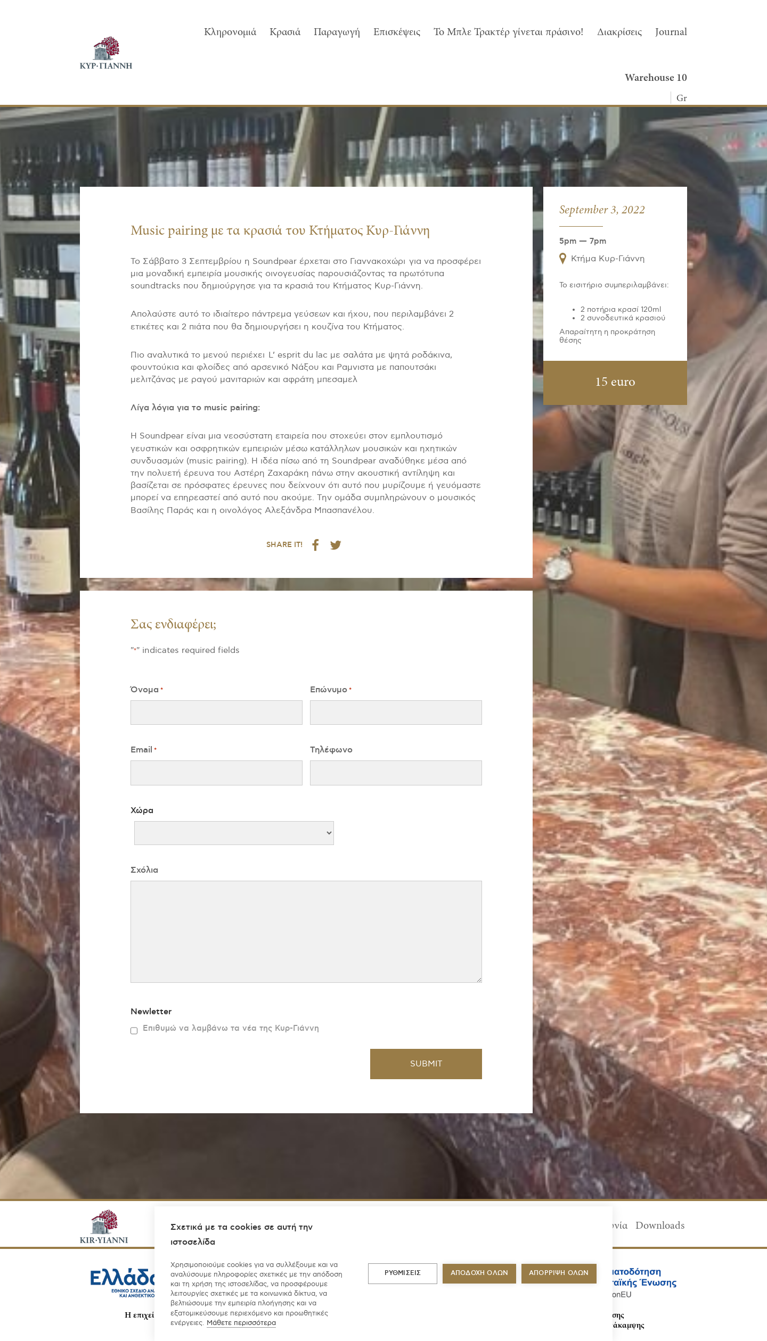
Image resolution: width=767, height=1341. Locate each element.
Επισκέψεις (396, 32)
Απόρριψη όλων (559, 1273)
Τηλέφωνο (331, 749)
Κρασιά (285, 32)
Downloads (659, 1226)
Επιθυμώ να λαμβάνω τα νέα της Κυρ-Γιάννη (231, 1028)
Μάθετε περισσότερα (241, 1323)
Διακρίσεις (619, 32)
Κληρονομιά (230, 32)
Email (143, 750)
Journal (671, 32)
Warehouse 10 (656, 78)
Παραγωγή (337, 32)
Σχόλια (144, 870)
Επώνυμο (331, 690)
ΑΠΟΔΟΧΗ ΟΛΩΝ (479, 1273)
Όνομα (146, 690)
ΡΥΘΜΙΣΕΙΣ (403, 1273)
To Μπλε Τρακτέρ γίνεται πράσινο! (509, 32)
